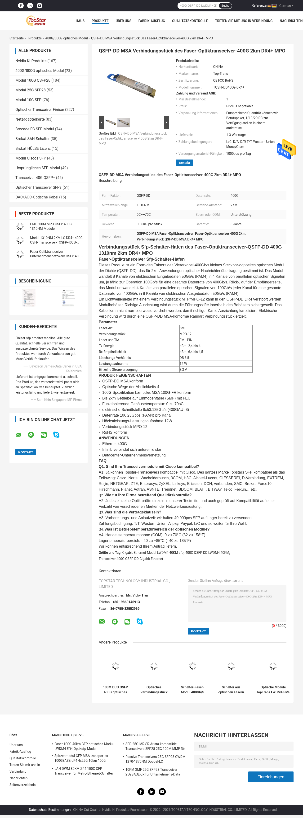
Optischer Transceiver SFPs (38, 187)
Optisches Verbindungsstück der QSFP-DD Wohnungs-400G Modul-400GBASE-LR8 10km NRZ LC (154, 689)
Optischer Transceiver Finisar (39, 109)
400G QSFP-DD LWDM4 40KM (207, 553)
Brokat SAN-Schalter (32, 138)
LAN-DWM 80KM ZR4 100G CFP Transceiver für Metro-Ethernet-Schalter (83, 771)
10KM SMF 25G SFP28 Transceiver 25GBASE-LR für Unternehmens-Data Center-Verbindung (152, 773)
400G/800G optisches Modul (66, 38)
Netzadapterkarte (30, 119)
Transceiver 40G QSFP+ (35, 177)
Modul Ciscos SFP (30, 158)
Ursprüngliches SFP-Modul (37, 168)
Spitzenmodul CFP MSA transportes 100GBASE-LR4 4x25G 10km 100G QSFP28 (81, 759)
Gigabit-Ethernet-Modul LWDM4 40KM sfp (153, 553)
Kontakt (184, 163)
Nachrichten (291, 21)
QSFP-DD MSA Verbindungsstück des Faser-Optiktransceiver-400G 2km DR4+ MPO (133, 138)
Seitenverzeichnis (22, 785)
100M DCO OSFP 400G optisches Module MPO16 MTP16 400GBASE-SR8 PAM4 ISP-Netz (115, 689)
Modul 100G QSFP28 (32, 80)
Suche (225, 5)
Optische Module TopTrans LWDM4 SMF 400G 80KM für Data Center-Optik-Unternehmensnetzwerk (273, 689)
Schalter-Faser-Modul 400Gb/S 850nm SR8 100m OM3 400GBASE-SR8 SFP (192, 689)
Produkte (100, 21)
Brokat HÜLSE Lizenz (33, 148)
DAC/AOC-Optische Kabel (36, 197)
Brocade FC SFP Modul (34, 129)
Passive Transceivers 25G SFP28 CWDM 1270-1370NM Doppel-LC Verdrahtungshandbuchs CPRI (155, 760)
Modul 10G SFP (28, 100)
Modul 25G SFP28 (30, 90)
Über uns (123, 21)
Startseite (16, 38)
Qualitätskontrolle (190, 21)
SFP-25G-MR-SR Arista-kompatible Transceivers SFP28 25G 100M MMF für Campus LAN (155, 747)
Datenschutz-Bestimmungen (50, 810)
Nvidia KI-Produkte (31, 61)
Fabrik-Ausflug (151, 21)
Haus (80, 21)
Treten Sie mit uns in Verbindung (244, 21)
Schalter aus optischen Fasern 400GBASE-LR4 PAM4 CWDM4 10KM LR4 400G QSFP (231, 689)
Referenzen (260, 5)
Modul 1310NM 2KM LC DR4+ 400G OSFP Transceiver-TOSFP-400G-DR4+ (56, 242)
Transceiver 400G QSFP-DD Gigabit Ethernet (131, 559)
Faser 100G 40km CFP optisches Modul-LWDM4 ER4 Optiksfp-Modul (84, 746)
